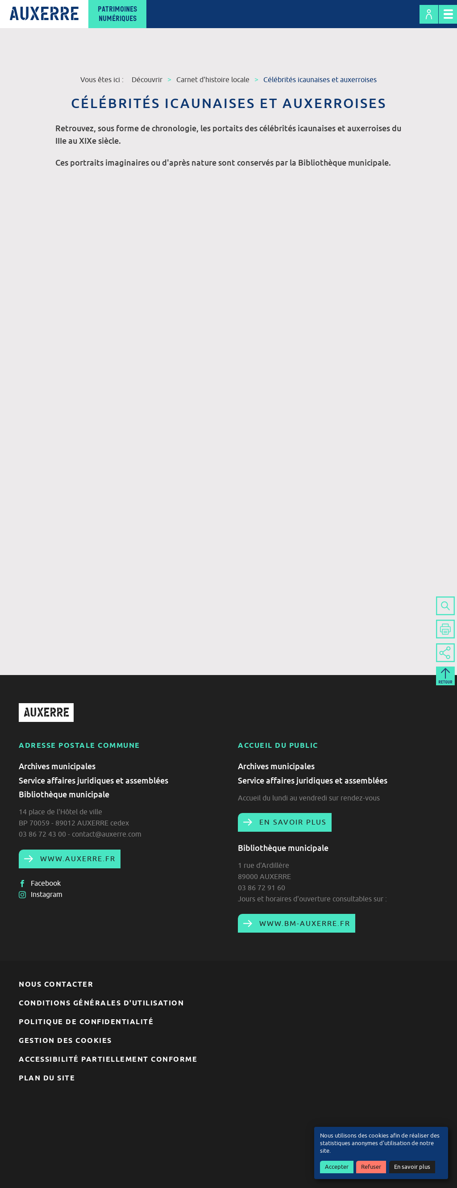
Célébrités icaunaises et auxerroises (320, 79)
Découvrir (147, 79)
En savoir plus (412, 1166)
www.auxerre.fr (76, 859)
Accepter (337, 1166)
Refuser (371, 1166)
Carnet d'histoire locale (212, 79)
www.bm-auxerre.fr (303, 923)
